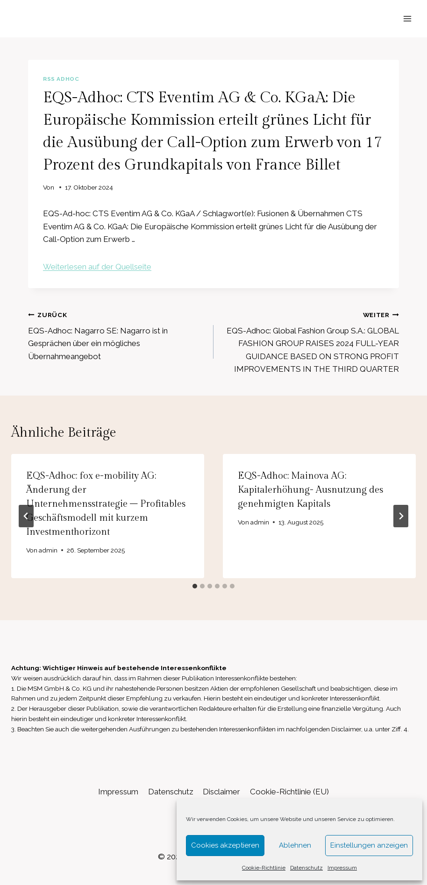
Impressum (342, 867)
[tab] (194, 586)
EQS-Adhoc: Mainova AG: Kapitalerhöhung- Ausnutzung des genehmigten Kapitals (310, 490)
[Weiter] (400, 516)
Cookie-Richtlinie (263, 867)
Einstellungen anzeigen (369, 845)
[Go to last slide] (26, 516)
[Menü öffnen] (407, 18)
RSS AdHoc (61, 79)
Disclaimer (221, 791)
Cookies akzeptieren (225, 845)
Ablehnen (295, 845)
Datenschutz (306, 867)
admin (48, 550)
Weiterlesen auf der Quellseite (97, 266)
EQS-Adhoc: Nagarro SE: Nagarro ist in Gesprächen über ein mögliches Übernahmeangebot (117, 334)
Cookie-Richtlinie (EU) (289, 791)
